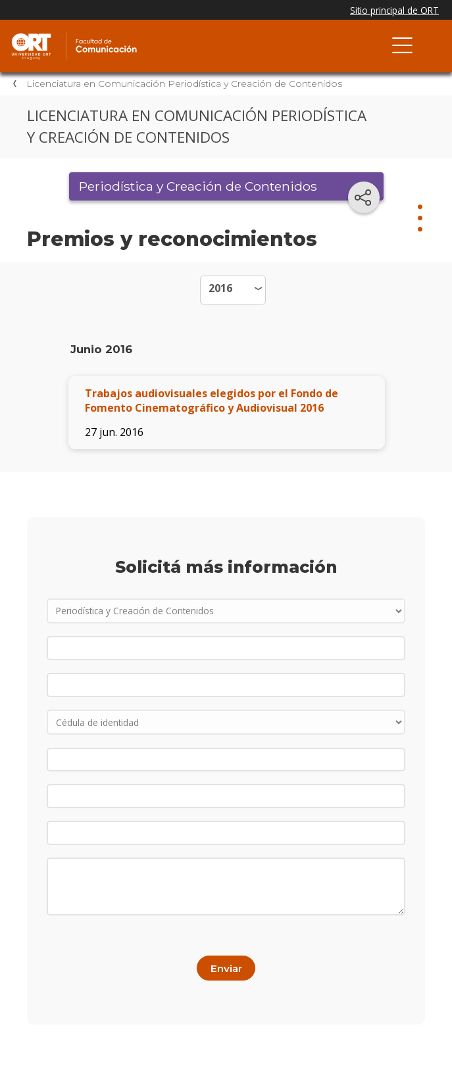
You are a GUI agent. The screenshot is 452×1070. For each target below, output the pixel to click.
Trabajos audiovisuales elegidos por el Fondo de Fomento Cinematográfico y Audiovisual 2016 (211, 400)
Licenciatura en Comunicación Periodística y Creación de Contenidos (184, 83)
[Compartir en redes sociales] (364, 197)
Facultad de (148, 34)
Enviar (226, 968)
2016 (220, 288)
